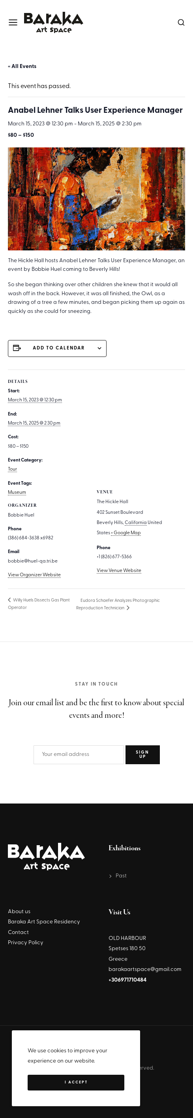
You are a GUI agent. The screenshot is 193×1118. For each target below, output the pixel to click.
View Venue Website (119, 570)
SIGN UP (142, 754)
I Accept (76, 1082)
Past (121, 876)
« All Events (22, 67)
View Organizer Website (34, 575)
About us (19, 912)
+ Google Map (126, 533)
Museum (17, 492)
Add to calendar (59, 348)
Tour (12, 469)
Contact (18, 933)
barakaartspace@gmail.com (145, 970)
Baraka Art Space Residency (44, 922)
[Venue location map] (141, 426)
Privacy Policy (25, 943)
